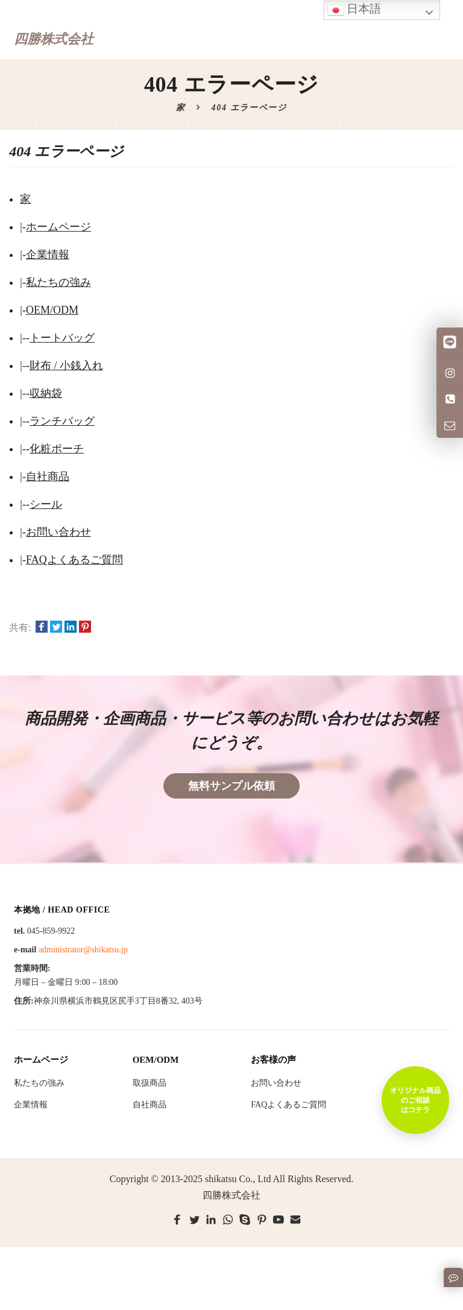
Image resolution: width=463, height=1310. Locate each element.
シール (46, 504)
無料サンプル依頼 (231, 786)
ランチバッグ (62, 421)
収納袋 (46, 393)
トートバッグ (62, 338)
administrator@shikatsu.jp (83, 949)
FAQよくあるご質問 (74, 560)
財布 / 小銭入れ (66, 365)
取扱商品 (149, 1082)
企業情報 (47, 254)
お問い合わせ (58, 532)
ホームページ (58, 227)
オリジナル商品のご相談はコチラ (415, 1100)
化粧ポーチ (57, 449)
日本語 (354, 9)
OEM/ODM (52, 310)
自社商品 (47, 476)
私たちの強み (58, 282)
